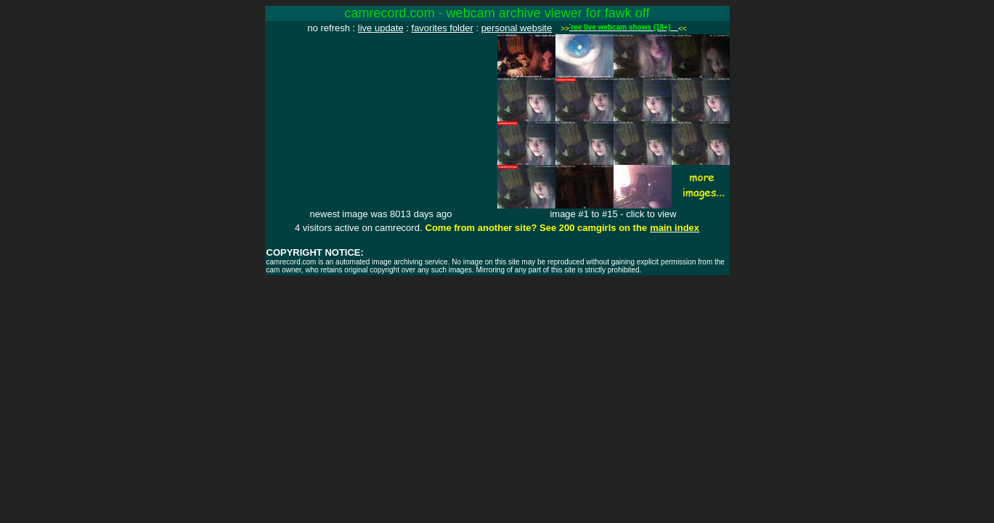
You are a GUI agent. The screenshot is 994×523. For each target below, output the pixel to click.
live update (381, 28)
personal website (517, 28)
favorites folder (442, 28)
